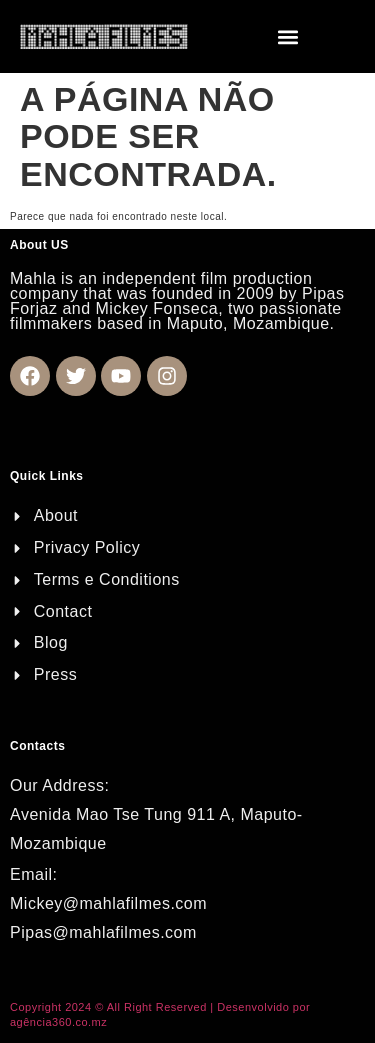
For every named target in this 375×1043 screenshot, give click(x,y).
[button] (288, 36)
